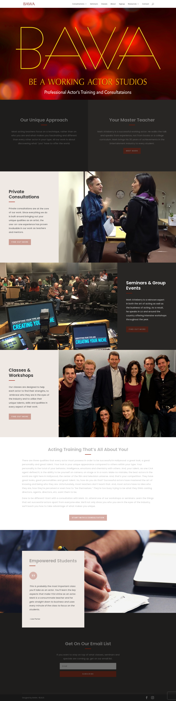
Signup (122, 4)
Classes (104, 4)
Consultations (78, 4)
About (113, 4)
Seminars (94, 4)
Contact (145, 4)
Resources (132, 4)
